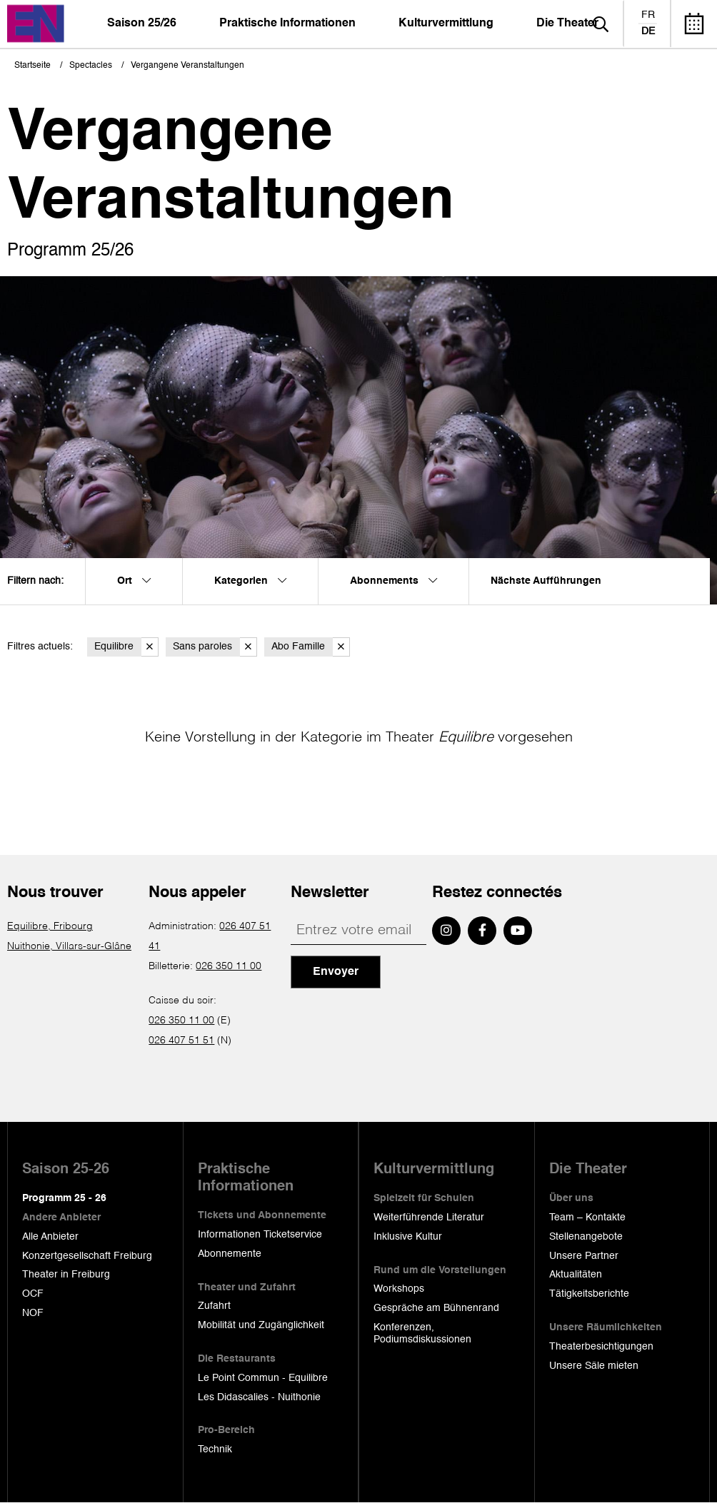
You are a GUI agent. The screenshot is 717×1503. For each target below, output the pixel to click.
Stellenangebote (586, 1237)
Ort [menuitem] (134, 581)
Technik (215, 1449)
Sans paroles (215, 647)
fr (648, 15)
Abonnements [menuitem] (393, 581)
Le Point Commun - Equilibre (263, 1378)
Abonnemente (229, 1254)
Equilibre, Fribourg (50, 926)
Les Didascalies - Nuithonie (259, 1397)
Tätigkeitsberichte (589, 1294)
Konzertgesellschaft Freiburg (87, 1256)
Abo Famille (310, 647)
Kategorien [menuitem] (250, 581)
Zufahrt (214, 1306)
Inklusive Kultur (407, 1237)
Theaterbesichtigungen (601, 1347)
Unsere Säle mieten (593, 1366)
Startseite (32, 65)
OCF (33, 1294)
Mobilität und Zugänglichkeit (261, 1325)
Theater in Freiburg (66, 1275)
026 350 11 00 (228, 966)
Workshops (398, 1289)
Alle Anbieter (50, 1237)
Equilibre (126, 647)
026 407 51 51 (181, 1041)
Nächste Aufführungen (546, 581)
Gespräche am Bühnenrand (436, 1308)
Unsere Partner (583, 1256)
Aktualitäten (575, 1275)
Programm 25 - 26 (64, 1198)
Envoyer (335, 972)
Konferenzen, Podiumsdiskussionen (422, 1333)
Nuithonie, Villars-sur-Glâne (69, 946)
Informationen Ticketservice (260, 1235)
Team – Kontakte (587, 1218)
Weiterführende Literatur (428, 1218)
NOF (33, 1313)
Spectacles (90, 65)
